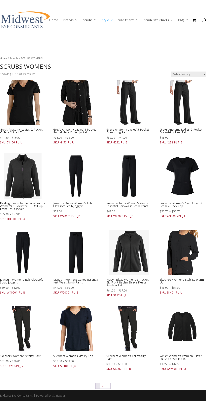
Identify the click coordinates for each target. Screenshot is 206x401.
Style (105, 20)
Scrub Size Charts (156, 20)
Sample (14, 58)
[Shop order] (188, 74)
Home (53, 20)
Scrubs (88, 20)
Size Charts (126, 20)
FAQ (181, 20)
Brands (68, 20)
